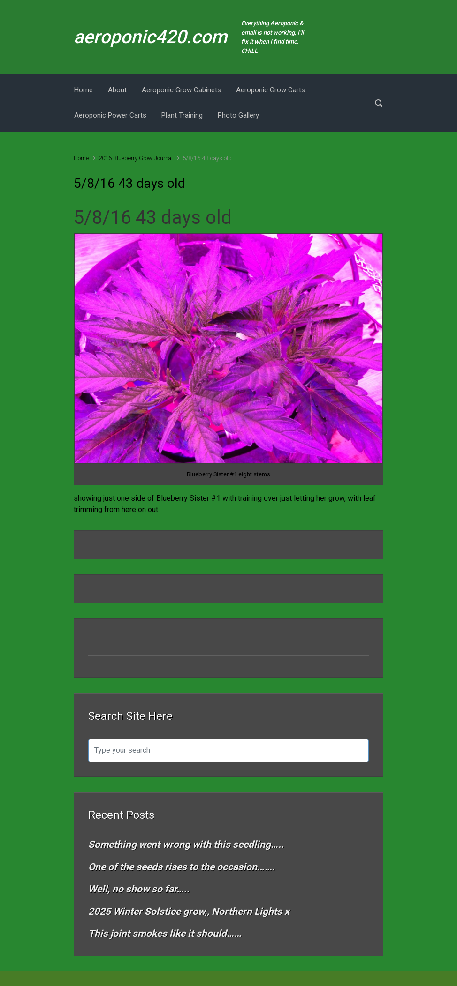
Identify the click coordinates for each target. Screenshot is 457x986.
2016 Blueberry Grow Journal (136, 158)
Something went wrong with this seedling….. (186, 844)
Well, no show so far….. (139, 889)
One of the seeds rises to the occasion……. (181, 867)
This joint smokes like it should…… (165, 933)
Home (81, 158)
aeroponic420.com (150, 37)
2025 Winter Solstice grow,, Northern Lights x (188, 911)
